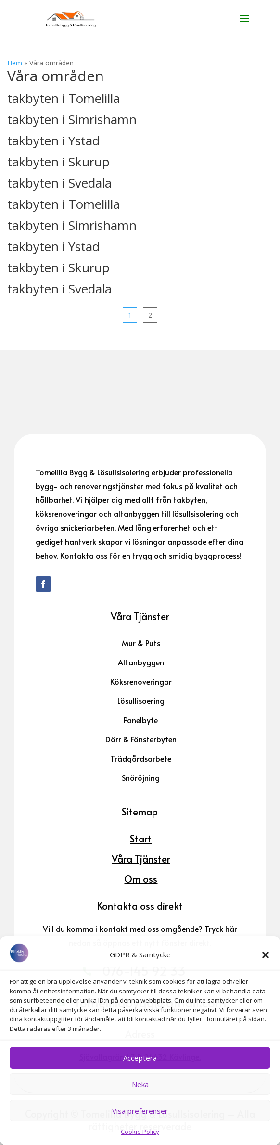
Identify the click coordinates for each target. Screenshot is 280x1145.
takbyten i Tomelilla (63, 98)
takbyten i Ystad (53, 140)
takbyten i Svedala (59, 182)
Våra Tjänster (141, 858)
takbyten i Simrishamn (72, 119)
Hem (14, 62)
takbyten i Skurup (58, 161)
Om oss (140, 879)
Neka (140, 1084)
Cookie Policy (140, 1131)
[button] (265, 955)
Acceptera (140, 1058)
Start (141, 838)
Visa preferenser (140, 1111)
